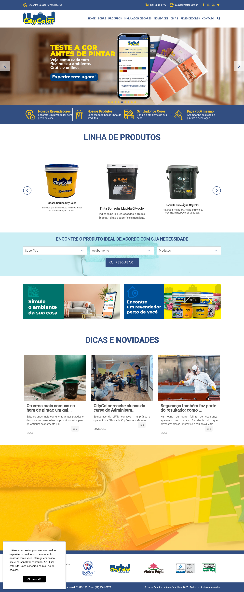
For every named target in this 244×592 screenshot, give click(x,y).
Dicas (174, 18)
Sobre (102, 18)
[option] (122, 66)
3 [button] (115, 102)
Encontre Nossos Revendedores (45, 5)
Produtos (115, 18)
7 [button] (128, 102)
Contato (208, 18)
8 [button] (132, 102)
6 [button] (125, 102)
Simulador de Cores (138, 18)
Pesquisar (121, 262)
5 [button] (122, 102)
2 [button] (112, 102)
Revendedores (190, 18)
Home (91, 18)
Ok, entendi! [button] (34, 579)
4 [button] (119, 102)
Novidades (161, 18)
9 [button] (135, 102)
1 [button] (109, 102)
